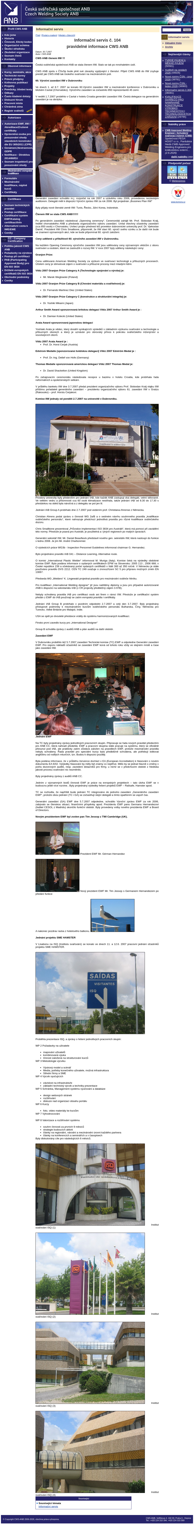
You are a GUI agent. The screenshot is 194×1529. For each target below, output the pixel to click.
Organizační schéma (16, 45)
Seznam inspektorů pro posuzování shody (18, 163)
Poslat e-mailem (49, 35)
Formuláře (10, 178)
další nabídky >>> (182, 156)
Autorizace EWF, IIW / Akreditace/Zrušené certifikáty (17, 127)
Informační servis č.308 (178, 90)
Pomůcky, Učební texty (18, 89)
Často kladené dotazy (17, 96)
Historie (9, 38)
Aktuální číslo (173, 43)
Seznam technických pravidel (17, 207)
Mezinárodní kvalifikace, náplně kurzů (15, 185)
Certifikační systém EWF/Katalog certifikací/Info (16, 219)
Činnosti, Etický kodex (18, 41)
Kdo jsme (10, 35)
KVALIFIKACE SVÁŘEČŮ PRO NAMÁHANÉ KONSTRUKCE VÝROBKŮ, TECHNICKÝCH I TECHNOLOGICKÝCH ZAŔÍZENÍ (178, 106)
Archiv (169, 46)
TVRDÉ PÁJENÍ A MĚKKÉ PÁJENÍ (175, 62)
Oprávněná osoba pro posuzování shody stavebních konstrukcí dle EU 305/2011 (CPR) (18, 139)
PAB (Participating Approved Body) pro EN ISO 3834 (16, 263)
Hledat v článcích (66, 35)
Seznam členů (12, 55)
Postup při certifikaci (17, 256)
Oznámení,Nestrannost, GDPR (18, 149)
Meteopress (178, 180)
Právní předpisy (14, 79)
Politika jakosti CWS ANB (16, 248)
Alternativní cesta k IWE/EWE (16, 227)
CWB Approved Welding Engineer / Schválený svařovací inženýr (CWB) (178, 133)
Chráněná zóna (13, 106)
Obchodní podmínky (16, 277)
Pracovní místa (13, 103)
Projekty (9, 86)
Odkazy (8, 92)
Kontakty (9, 59)
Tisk (38, 35)
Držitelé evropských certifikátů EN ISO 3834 (18, 272)
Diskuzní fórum (13, 99)
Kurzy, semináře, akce (17, 72)
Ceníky (8, 232)
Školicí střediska (14, 48)
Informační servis (49, 29)
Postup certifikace (15, 212)
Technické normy (14, 75)
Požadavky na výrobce (18, 252)
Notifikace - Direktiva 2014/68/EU (17, 156)
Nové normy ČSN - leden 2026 (176, 85)
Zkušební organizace (17, 52)
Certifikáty (10, 192)
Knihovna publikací (16, 82)
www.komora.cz (178, 202)
